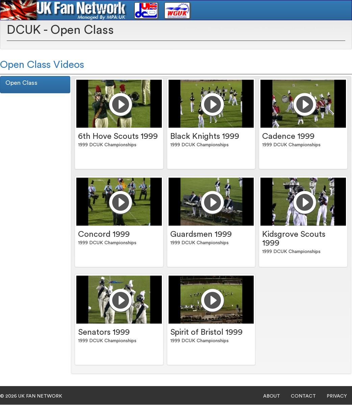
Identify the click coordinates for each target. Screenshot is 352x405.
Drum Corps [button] (223, 29)
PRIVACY (337, 396)
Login (298, 29)
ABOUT (271, 396)
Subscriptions (329, 29)
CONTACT (303, 396)
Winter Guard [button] (265, 29)
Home (191, 29)
